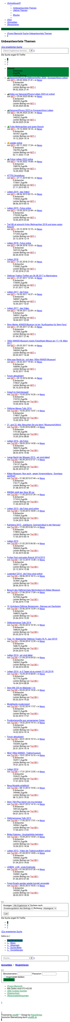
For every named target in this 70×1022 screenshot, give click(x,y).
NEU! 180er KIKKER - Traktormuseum (24, 753)
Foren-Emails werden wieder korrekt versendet (28, 883)
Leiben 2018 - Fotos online (19, 243)
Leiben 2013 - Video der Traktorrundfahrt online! (29, 851)
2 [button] (7, 61)
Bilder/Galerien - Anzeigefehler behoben (25, 834)
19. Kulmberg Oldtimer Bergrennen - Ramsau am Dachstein (34, 606)
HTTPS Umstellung (15, 175)
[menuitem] (24, 8)
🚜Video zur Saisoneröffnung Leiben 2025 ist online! (31, 94)
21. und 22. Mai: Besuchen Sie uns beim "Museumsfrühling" (34, 425)
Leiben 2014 (12, 769)
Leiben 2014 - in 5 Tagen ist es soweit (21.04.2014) (30, 671)
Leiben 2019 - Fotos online (19, 208)
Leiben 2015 (12, 541)
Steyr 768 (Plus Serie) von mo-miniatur (24, 802)
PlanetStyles (36, 1015)
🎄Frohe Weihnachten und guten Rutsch (25, 126)
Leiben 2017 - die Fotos (17, 292)
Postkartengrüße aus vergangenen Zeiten (26, 720)
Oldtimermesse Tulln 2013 (19, 818)
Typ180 (14, 394)
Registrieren (22, 965)
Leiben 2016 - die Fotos (17, 441)
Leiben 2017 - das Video (18, 308)
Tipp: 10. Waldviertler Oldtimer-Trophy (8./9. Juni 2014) (32, 639)
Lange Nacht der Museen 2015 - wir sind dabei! (28, 457)
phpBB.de (32, 1017)
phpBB (15, 1015)
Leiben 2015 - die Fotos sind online (23, 508)
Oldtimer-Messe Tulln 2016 (19, 408)
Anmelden (6, 965)
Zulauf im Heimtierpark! (18, 392)
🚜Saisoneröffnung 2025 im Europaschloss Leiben (30, 110)
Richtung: (45, 908)
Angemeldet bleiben (15, 977)
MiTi (13, 80)
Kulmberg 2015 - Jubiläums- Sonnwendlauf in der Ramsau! (33, 525)
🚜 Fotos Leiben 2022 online (20, 159)
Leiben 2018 (12, 259)
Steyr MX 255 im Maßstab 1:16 (21, 688)
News (39, 80)
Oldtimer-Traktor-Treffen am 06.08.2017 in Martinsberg (32, 275)
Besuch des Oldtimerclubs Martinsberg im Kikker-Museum (33, 590)
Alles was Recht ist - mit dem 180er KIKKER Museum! (31, 359)
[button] (7, 64)
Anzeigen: (16, 905)
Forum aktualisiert (15, 376)
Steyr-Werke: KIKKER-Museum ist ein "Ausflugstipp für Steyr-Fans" (37, 324)
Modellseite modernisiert (18, 704)
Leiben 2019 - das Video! (18, 192)
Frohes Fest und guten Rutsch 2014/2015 (26, 557)
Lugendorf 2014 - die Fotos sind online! (24, 574)
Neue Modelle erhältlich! (18, 785)
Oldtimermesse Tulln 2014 (19, 622)
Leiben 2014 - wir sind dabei (19, 655)
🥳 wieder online (14, 143)
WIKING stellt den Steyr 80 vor (20, 492)
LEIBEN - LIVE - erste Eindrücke (21, 867)
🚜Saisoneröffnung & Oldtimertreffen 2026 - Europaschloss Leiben (37, 78)
